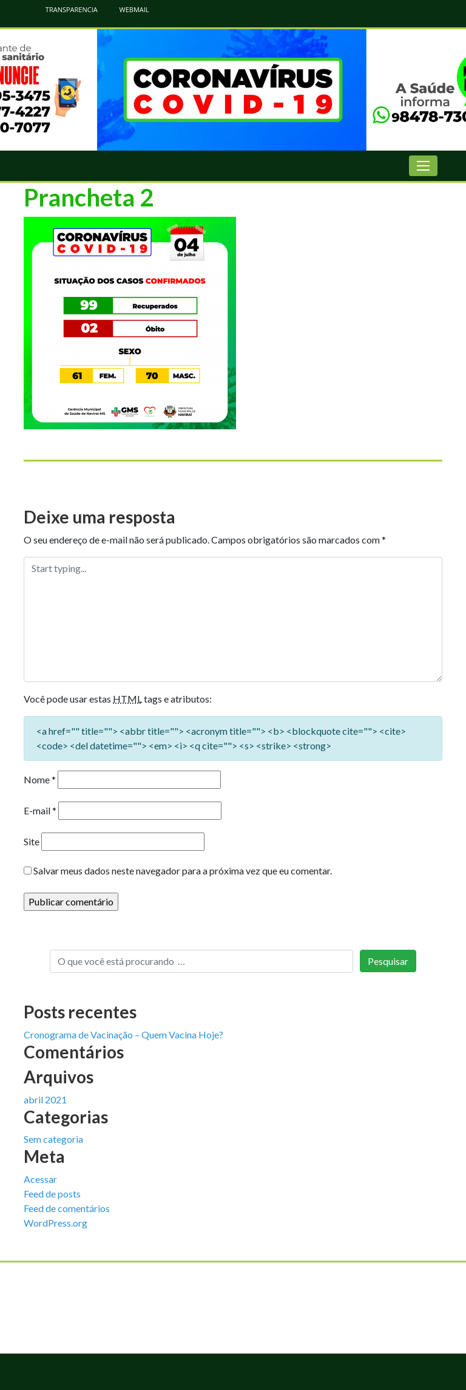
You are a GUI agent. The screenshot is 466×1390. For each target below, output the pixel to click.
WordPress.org (55, 1222)
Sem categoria (53, 1139)
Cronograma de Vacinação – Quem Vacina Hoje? (123, 1034)
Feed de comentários (67, 1208)
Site (31, 841)
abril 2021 (45, 1099)
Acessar (40, 1179)
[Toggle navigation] (423, 165)
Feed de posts (52, 1193)
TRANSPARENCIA (65, 9)
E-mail (40, 810)
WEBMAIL (128, 9)
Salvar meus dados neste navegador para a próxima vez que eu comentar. (182, 870)
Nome (40, 779)
